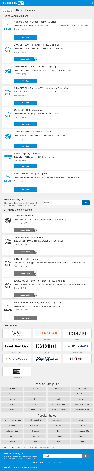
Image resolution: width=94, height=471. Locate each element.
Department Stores (82, 410)
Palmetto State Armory (12, 420)
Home (4, 447)
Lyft (58, 431)
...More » (87, 25)
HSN (35, 442)
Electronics (82, 388)
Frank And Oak (16, 352)
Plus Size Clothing (59, 405)
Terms (48, 462)
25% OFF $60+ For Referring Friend (33, 131)
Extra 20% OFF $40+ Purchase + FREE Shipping (39, 280)
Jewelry (12, 388)
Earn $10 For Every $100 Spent (30, 173)
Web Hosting (59, 388)
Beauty (12, 399)
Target (81, 442)
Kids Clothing (82, 394)
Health (58, 399)
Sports (35, 388)
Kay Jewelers (35, 425)
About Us (33, 462)
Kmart (58, 425)
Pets (58, 394)
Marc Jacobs (17, 365)
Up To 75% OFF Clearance (28, 110)
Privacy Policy (59, 462)
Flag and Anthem (47, 365)
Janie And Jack (77, 352)
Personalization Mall (81, 431)
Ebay (59, 442)
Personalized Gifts (35, 410)
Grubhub (35, 431)
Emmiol (47, 352)
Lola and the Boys (17, 339)
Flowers (35, 405)
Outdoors (12, 394)
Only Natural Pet (35, 420)
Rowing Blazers (17, 377)
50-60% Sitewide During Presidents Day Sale (37, 302)
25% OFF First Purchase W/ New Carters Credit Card (41, 88)
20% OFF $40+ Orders (26, 259)
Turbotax (12, 425)
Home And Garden (59, 410)
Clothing (12, 410)
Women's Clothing (82, 405)
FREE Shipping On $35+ (27, 153)
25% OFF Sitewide (23, 215)
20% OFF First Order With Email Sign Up (35, 66)
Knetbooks (82, 425)
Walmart (12, 442)
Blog (41, 462)
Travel (12, 405)
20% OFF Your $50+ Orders (28, 237)
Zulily (12, 436)
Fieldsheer (47, 339)
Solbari (77, 339)
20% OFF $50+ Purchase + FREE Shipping (36, 45)
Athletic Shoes (35, 399)
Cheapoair (59, 436)
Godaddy (35, 436)
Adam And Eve (12, 431)
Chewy (81, 420)
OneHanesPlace (58, 420)
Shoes (81, 399)
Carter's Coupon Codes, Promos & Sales (35, 21)
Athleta (81, 436)
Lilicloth (77, 365)
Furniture (35, 394)
